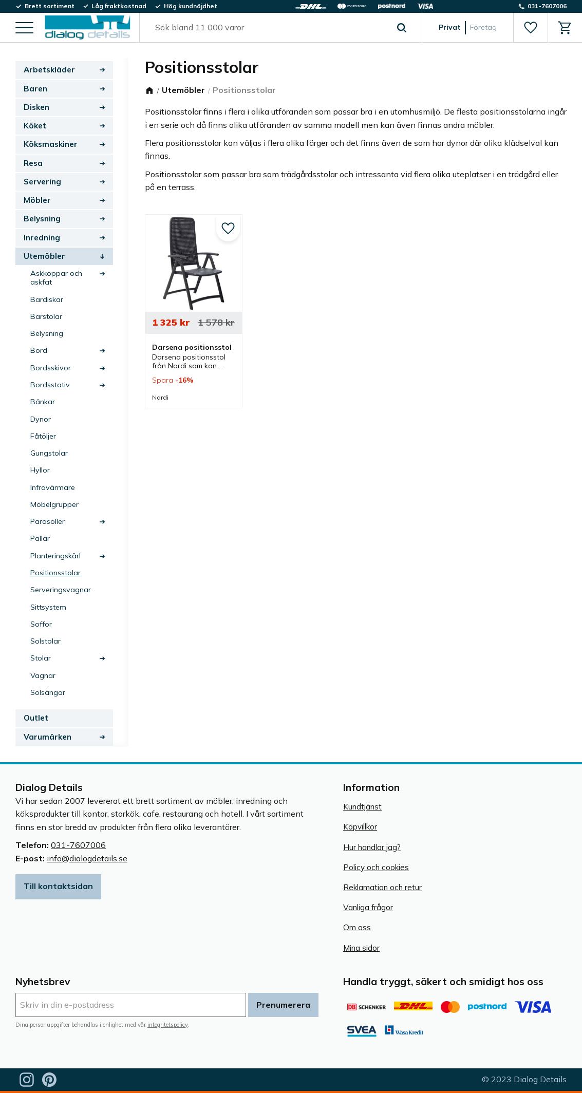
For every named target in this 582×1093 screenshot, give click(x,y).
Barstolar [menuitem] (46, 316)
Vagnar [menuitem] (42, 675)
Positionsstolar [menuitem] (55, 572)
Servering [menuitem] (42, 181)
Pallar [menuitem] (40, 538)
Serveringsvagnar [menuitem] (60, 589)
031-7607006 (78, 845)
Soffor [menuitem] (41, 624)
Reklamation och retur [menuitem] (382, 887)
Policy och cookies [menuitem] (376, 867)
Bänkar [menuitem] (42, 401)
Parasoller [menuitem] (47, 521)
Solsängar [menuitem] (47, 692)
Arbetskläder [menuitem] (49, 69)
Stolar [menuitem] (40, 658)
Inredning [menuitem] (42, 237)
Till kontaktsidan (58, 886)
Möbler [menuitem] (37, 200)
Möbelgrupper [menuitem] (54, 504)
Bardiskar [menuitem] (46, 299)
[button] (24, 28)
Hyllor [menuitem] (40, 470)
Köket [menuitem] (35, 125)
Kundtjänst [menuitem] (362, 807)
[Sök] (402, 28)
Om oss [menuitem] (357, 927)
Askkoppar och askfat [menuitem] (56, 278)
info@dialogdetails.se (87, 858)
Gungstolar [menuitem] (49, 453)
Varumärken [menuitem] (47, 737)
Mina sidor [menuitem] (361, 948)
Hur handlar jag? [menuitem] (372, 847)
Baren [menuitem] (35, 88)
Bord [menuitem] (38, 350)
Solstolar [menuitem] (45, 641)
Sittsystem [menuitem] (48, 607)
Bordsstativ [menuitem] (50, 384)
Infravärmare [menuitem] (52, 487)
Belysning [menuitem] (42, 218)
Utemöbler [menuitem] (44, 256)
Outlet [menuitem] (36, 718)
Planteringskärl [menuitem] (55, 555)
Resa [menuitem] (33, 163)
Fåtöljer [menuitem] (43, 436)
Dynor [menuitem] (40, 419)
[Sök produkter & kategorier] (269, 28)
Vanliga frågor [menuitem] (368, 907)
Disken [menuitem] (36, 107)
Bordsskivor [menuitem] (50, 367)
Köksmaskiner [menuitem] (51, 144)
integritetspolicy (167, 1024)
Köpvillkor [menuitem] (360, 827)
